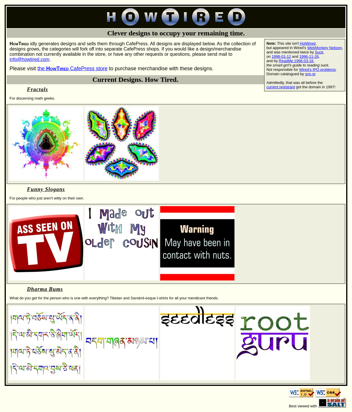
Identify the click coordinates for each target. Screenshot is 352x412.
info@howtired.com (29, 59)
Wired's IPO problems (317, 69)
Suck (319, 52)
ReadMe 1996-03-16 (296, 61)
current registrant (280, 87)
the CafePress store (72, 68)
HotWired (307, 43)
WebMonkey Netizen (324, 48)
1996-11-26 (309, 56)
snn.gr (310, 74)
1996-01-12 (281, 56)
